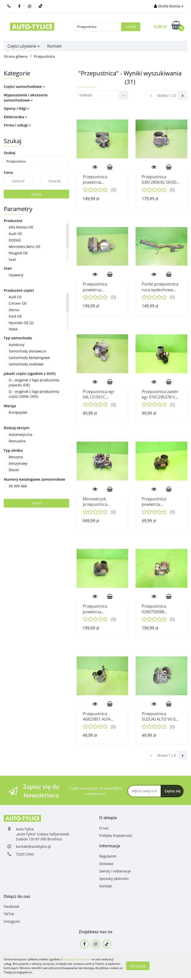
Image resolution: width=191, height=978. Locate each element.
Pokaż (36, 503)
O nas (104, 828)
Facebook (11, 906)
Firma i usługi (17, 124)
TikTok (9, 914)
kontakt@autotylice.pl (33, 846)
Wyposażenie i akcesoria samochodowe (26, 97)
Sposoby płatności (114, 878)
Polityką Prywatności (77, 959)
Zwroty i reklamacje (115, 871)
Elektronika (15, 116)
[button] (108, 817)
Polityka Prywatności (115, 835)
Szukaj (36, 194)
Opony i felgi (16, 108)
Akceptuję (138, 965)
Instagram (12, 921)
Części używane (23, 46)
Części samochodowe (24, 86)
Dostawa (106, 863)
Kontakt (54, 46)
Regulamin (107, 856)
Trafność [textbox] (85, 95)
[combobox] (102, 95)
